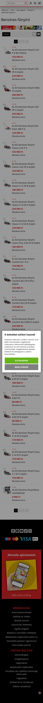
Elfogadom (21, 360)
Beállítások (21, 367)
